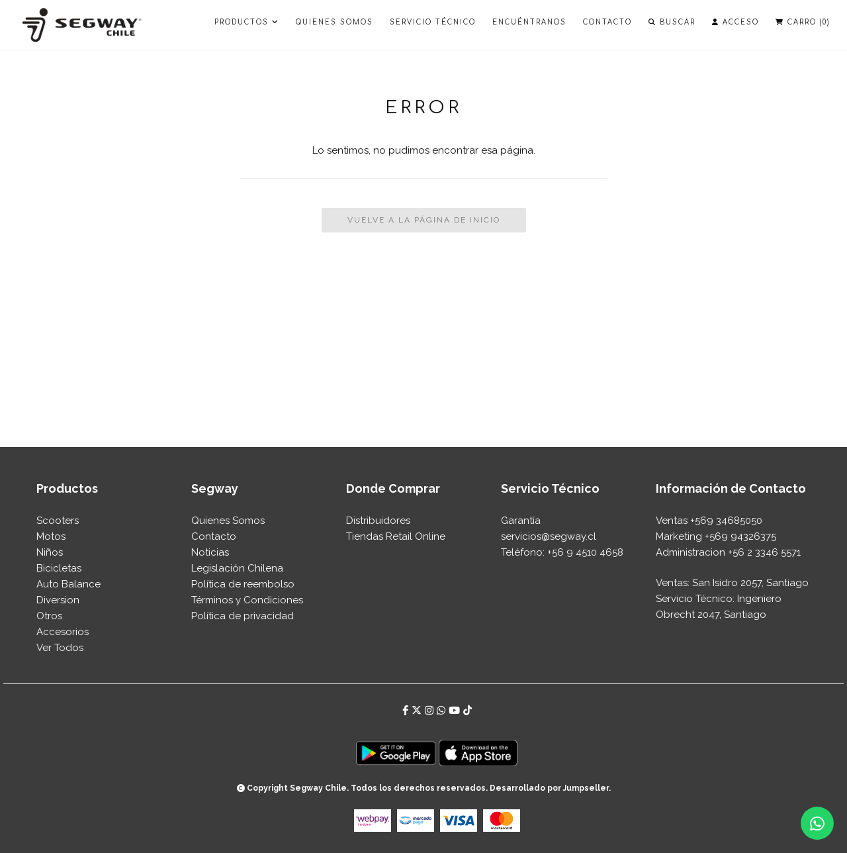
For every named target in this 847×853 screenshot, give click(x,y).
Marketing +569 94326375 (716, 536)
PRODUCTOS (246, 22)
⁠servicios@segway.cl (548, 536)
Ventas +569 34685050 (709, 521)
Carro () (803, 22)
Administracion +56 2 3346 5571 (728, 552)
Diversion (57, 600)
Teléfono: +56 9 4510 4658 (562, 552)
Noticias (210, 552)
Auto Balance (68, 584)
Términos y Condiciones (247, 600)
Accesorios (62, 632)
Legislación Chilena (237, 568)
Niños (49, 552)
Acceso (735, 22)
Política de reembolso (242, 584)
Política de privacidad (242, 616)
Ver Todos (59, 648)
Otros (49, 616)
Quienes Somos (334, 22)
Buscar (671, 22)
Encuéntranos (529, 22)
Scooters (57, 521)
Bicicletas (58, 568)
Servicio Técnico (433, 22)
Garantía (521, 521)
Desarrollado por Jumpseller (549, 788)
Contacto (607, 22)
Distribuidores (378, 521)
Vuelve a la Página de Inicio (423, 220)
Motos (51, 536)
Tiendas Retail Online (395, 536)
